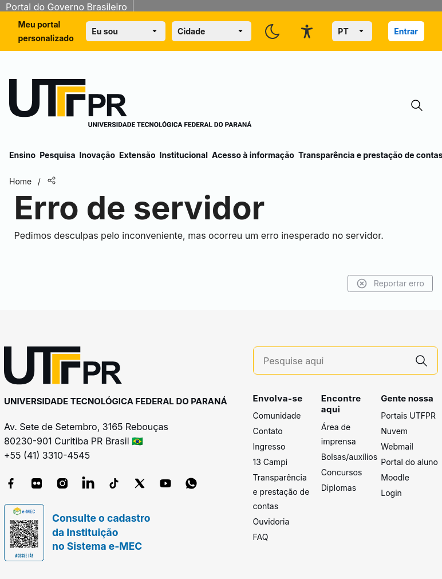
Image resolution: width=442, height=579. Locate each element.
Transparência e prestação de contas (281, 491)
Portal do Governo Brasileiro (66, 7)
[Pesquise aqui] (334, 361)
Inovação (97, 155)
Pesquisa (57, 155)
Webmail (397, 446)
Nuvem (394, 431)
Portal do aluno (409, 462)
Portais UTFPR (408, 415)
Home (20, 181)
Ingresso (269, 446)
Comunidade (277, 415)
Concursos (341, 472)
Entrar (406, 31)
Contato (268, 431)
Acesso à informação (253, 155)
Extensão (137, 155)
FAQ (261, 537)
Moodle (395, 477)
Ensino (22, 155)
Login (391, 493)
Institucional (183, 155)
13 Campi (270, 462)
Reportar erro (390, 283)
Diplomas (338, 488)
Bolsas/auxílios (349, 457)
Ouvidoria (271, 521)
